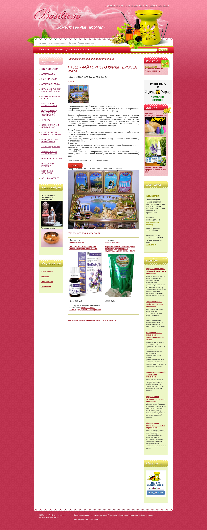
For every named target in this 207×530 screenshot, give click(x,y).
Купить (71, 81)
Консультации (47, 271)
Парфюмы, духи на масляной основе (51, 90)
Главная (44, 49)
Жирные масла (49, 79)
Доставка (45, 276)
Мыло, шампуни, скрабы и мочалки (51, 133)
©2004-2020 (43, 515)
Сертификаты (47, 282)
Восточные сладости (47, 172)
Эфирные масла (49, 69)
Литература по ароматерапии (49, 153)
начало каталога (109, 320)
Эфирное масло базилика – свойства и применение (155, 399)
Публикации (46, 287)
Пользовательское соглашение (85, 520)
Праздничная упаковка (48, 165)
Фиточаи (45, 120)
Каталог (57, 49)
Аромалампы (48, 74)
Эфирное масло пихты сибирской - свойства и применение (156, 271)
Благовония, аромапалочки (49, 104)
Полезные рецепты (51, 159)
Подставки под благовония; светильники (49, 113)
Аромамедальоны (50, 146)
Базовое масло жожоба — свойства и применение (155, 374)
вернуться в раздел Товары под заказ (84, 320)
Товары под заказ (112, 242)
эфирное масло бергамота (89, 310)
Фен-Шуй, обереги (50, 178)
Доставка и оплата (79, 49)
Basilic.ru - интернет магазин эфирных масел (52, 516)
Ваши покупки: (151, 67)
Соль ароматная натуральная (50, 126)
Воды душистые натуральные (49, 140)
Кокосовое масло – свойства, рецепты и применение (154, 304)
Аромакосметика (50, 84)
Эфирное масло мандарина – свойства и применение (155, 425)
